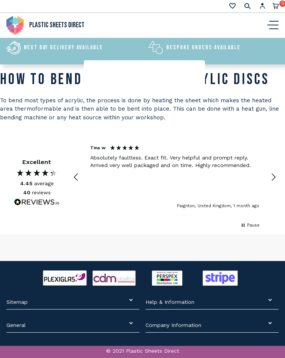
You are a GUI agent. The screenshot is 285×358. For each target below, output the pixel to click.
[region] (174, 177)
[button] (76, 177)
